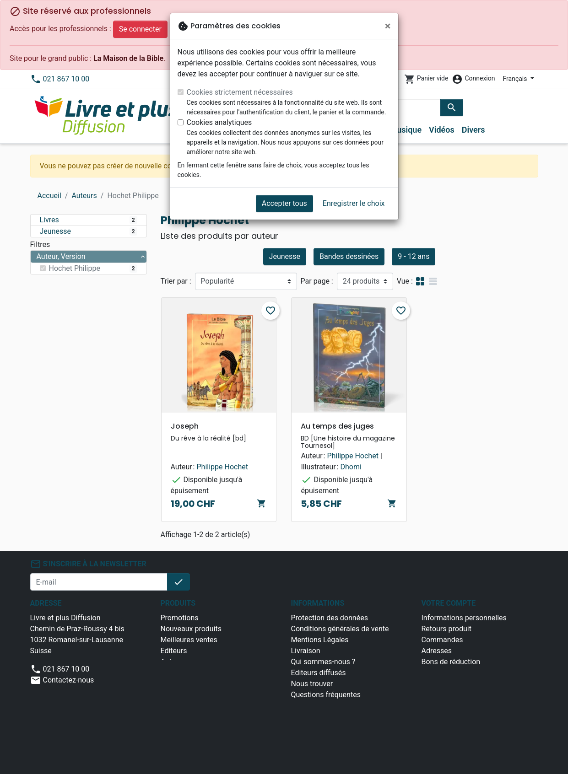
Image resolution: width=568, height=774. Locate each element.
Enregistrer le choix (354, 203)
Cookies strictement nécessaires (240, 92)
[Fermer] (388, 26)
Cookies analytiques (219, 122)
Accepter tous (284, 203)
